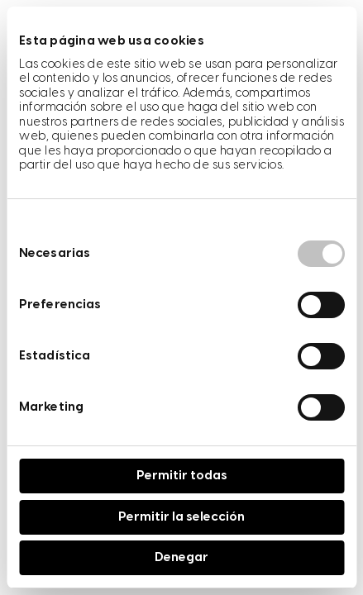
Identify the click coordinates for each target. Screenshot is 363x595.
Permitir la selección (181, 517)
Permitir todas (181, 476)
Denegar (181, 557)
